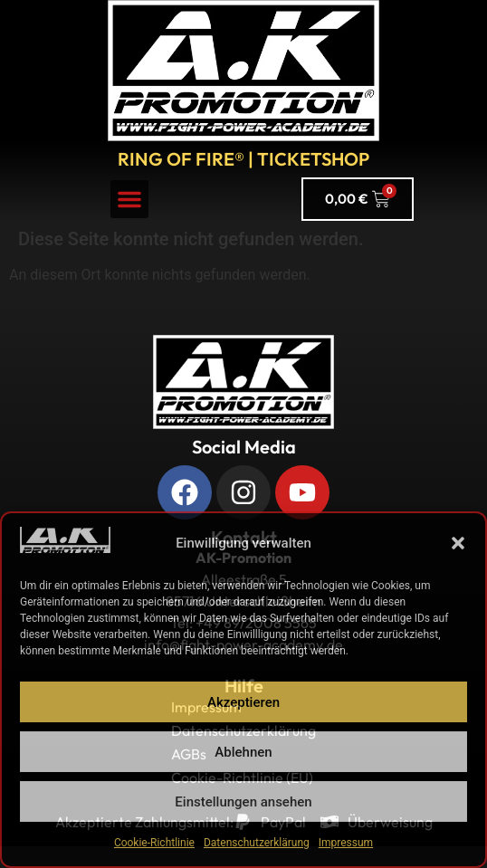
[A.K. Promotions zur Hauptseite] (243, 70)
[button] (458, 543)
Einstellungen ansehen (243, 802)
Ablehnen (243, 752)
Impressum (346, 842)
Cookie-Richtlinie (154, 842)
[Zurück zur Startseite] (243, 382)
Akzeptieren (243, 702)
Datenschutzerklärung (257, 842)
